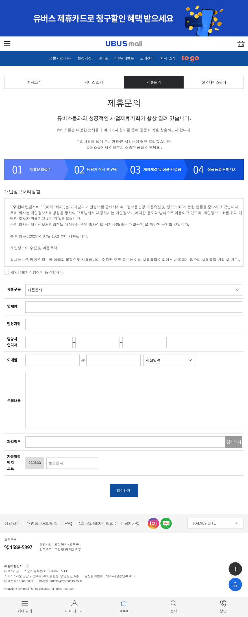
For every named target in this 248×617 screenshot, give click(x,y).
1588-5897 (18, 548)
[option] (124, 18)
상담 (223, 606)
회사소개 (34, 82)
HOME (123, 606)
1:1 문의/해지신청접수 (98, 525)
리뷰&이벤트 (124, 58)
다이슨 (102, 58)
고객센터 (147, 58)
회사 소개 (168, 58)
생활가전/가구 (60, 58)
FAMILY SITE (204, 525)
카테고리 (25, 606)
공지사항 (132, 525)
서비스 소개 (94, 82)
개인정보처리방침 (42, 525)
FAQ (68, 525)
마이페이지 (74, 606)
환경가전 (84, 58)
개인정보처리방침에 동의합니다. (37, 272)
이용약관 (12, 525)
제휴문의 (154, 82)
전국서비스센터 (213, 82)
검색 (173, 606)
